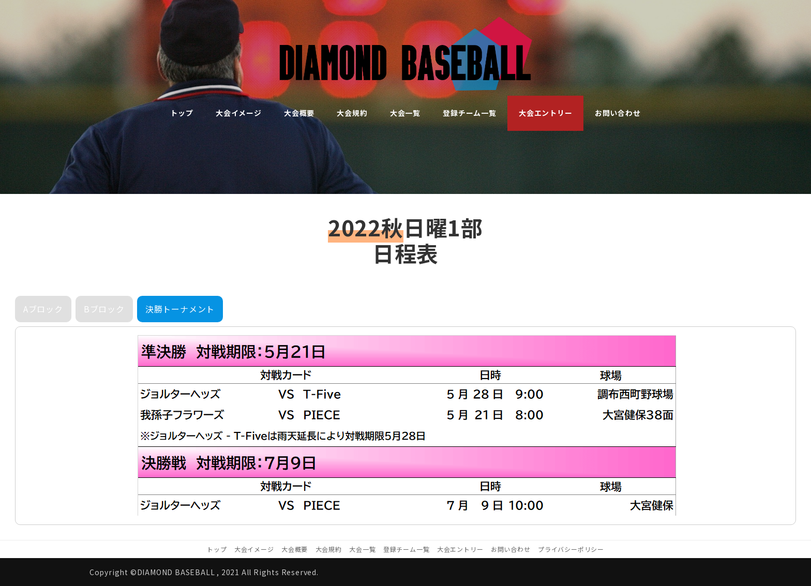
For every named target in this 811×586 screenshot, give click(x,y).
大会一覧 (362, 549)
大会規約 (329, 549)
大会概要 (294, 549)
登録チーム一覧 (406, 549)
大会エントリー (460, 549)
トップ (217, 549)
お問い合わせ (511, 549)
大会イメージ (254, 549)
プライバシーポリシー (571, 549)
